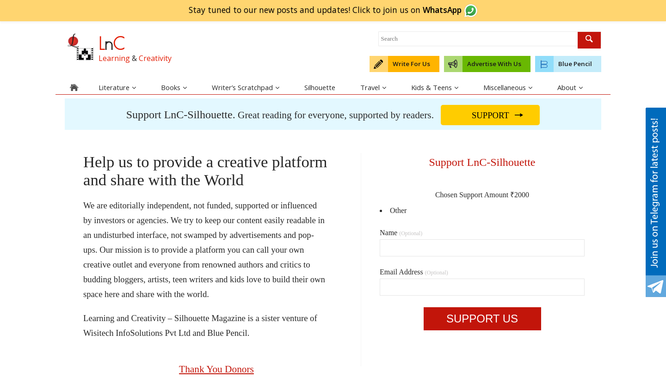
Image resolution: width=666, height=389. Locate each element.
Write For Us (411, 64)
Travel (373, 87)
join (430, 9)
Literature (117, 87)
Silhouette (319, 87)
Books (174, 87)
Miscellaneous (507, 87)
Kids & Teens (434, 87)
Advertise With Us (494, 64)
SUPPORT (490, 115)
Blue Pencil (575, 64)
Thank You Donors (216, 369)
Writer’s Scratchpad (245, 87)
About (570, 87)
